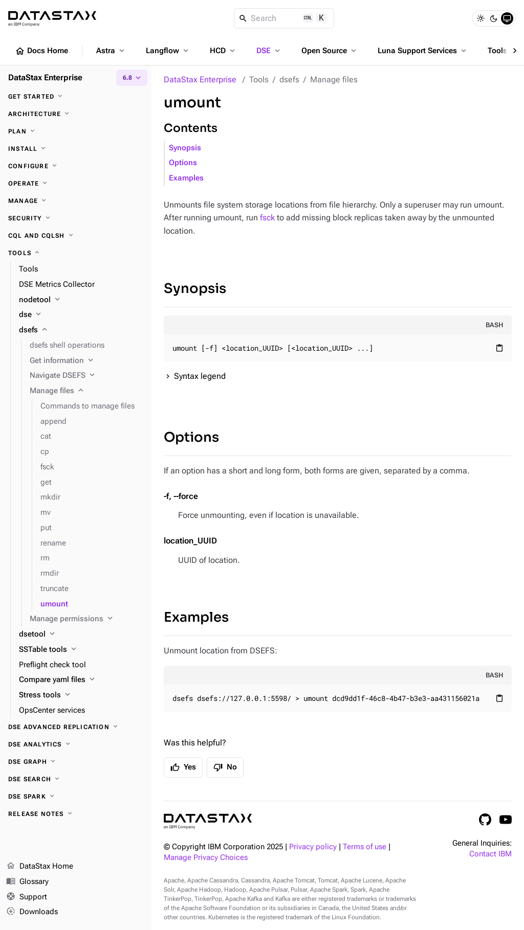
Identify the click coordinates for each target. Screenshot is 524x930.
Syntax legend (200, 376)
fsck (267, 217)
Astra (111, 50)
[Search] (284, 18)
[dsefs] (81, 330)
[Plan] (75, 131)
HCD (223, 50)
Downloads (32, 912)
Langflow (168, 50)
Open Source (329, 50)
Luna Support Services (423, 50)
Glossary (27, 882)
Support (26, 897)
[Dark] (494, 18)
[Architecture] (75, 114)
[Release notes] (75, 814)
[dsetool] (81, 634)
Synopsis (185, 148)
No (225, 767)
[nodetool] (81, 300)
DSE (269, 50)
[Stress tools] (81, 695)
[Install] (75, 148)
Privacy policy (313, 847)
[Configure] (75, 166)
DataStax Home (39, 866)
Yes (183, 767)
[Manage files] (86, 391)
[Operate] (75, 183)
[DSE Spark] (75, 796)
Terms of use (364, 847)
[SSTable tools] (81, 649)
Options (183, 162)
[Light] (480, 18)
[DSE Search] (75, 779)
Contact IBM (490, 854)
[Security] (75, 218)
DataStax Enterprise (200, 79)
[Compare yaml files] (81, 680)
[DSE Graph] (75, 761)
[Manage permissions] (86, 619)
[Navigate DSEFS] (86, 375)
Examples (186, 178)
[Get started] (75, 96)
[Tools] (75, 253)
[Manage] (75, 201)
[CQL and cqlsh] (75, 235)
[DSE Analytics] (75, 744)
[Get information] (86, 361)
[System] (507, 18)
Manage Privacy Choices (206, 857)
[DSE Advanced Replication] (75, 727)
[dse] (81, 315)
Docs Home (41, 51)
